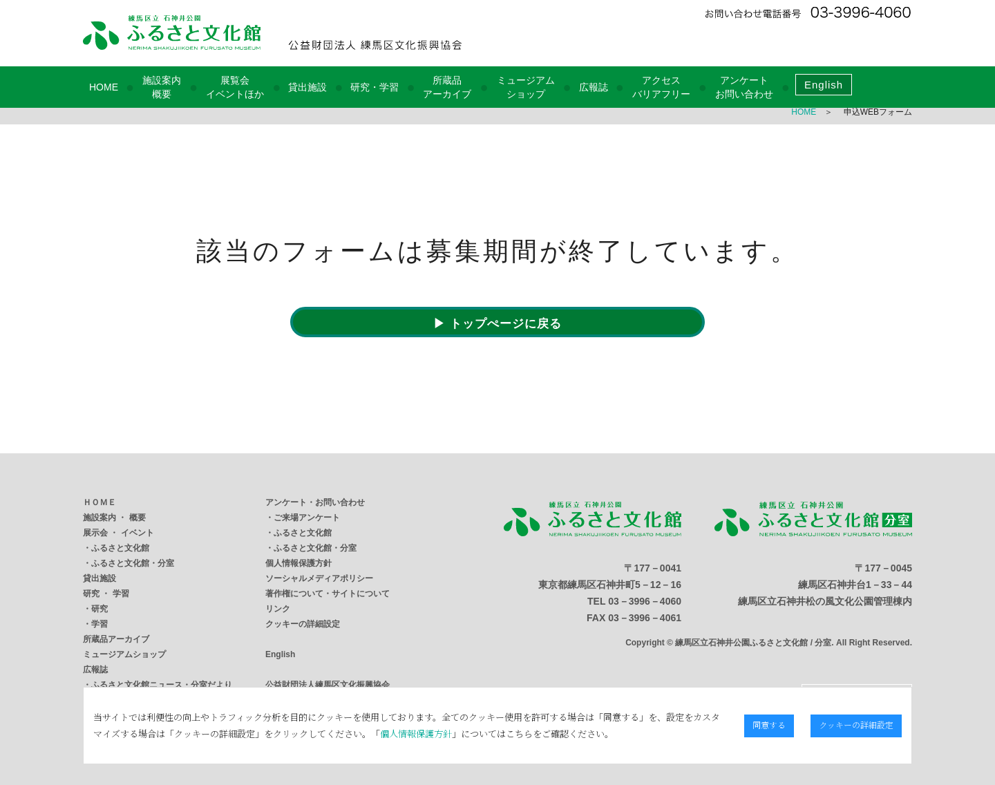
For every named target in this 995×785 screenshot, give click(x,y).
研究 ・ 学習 (106, 593)
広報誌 (593, 87)
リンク (277, 609)
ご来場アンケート (307, 517)
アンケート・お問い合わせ (315, 502)
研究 (99, 609)
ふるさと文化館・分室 (132, 563)
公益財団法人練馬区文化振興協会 (327, 685)
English (823, 85)
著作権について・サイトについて (327, 593)
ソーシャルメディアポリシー (319, 578)
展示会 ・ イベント (118, 533)
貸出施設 (307, 87)
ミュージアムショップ (124, 654)
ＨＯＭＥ (99, 502)
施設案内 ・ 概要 (114, 517)
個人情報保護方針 (298, 563)
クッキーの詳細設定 (302, 624)
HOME (103, 87)
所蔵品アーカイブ (116, 639)
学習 (99, 624)
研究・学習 (374, 87)
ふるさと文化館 (120, 548)
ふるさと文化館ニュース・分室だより (161, 685)
